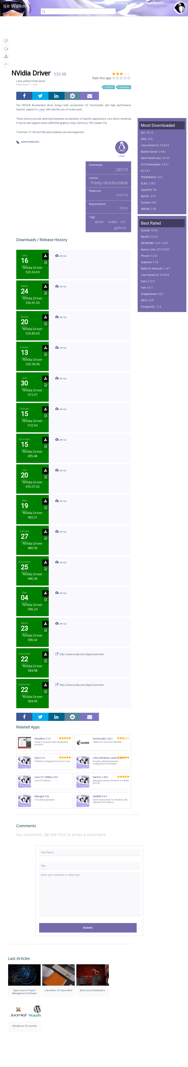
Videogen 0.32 (41, 796)
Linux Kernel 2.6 (150, 145)
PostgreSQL (148, 306)
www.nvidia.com (30, 141)
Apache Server (149, 151)
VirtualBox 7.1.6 (42, 738)
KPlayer (145, 313)
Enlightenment (149, 294)
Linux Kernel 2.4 (150, 332)
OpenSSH (146, 189)
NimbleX (146, 319)
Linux (42, 109)
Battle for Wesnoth (151, 268)
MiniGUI (145, 236)
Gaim (144, 281)
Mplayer (145, 344)
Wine (144, 139)
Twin (143, 287)
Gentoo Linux (148, 249)
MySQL (145, 196)
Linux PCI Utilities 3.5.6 (46, 777)
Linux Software (120, 3)
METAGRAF (147, 243)
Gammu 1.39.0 (100, 777)
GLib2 (144, 183)
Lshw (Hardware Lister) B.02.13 (109, 757)
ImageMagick (148, 215)
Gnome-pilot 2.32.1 (103, 738)
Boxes (144, 338)
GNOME (145, 208)
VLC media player (151, 164)
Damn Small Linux (151, 158)
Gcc (143, 132)
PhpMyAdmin (148, 177)
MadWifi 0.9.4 (100, 796)
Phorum (145, 255)
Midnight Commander (153, 325)
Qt (142, 170)
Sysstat (145, 230)
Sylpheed (146, 262)
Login (134, 3)
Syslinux (145, 202)
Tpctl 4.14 (39, 757)
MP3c (144, 300)
